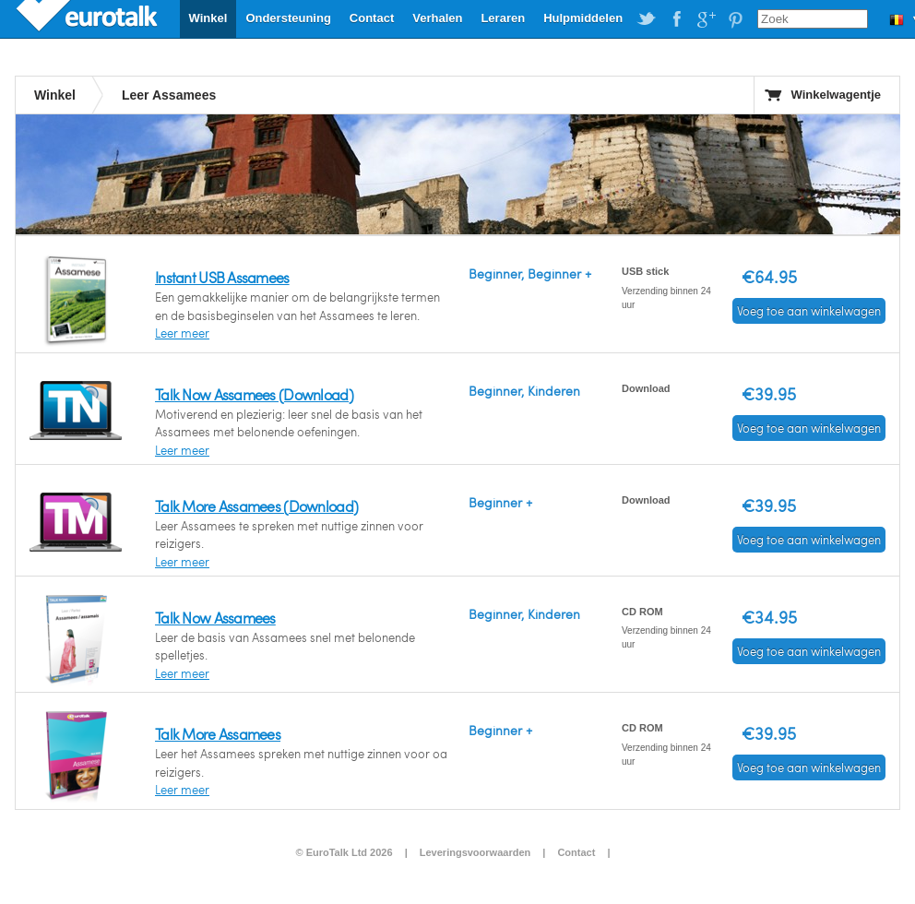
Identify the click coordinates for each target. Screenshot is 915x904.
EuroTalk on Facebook (676, 19)
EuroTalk (88, 18)
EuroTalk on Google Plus (705, 19)
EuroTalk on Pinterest (735, 19)
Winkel (208, 18)
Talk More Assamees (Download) (256, 506)
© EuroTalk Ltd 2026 (343, 852)
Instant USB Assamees (222, 277)
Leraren (503, 18)
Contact (372, 18)
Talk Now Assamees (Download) (254, 394)
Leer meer (182, 333)
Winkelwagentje (836, 94)
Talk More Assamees (217, 733)
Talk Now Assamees (215, 617)
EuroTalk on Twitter (646, 19)
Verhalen (437, 18)
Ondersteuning (287, 18)
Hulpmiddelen (583, 18)
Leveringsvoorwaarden (475, 852)
